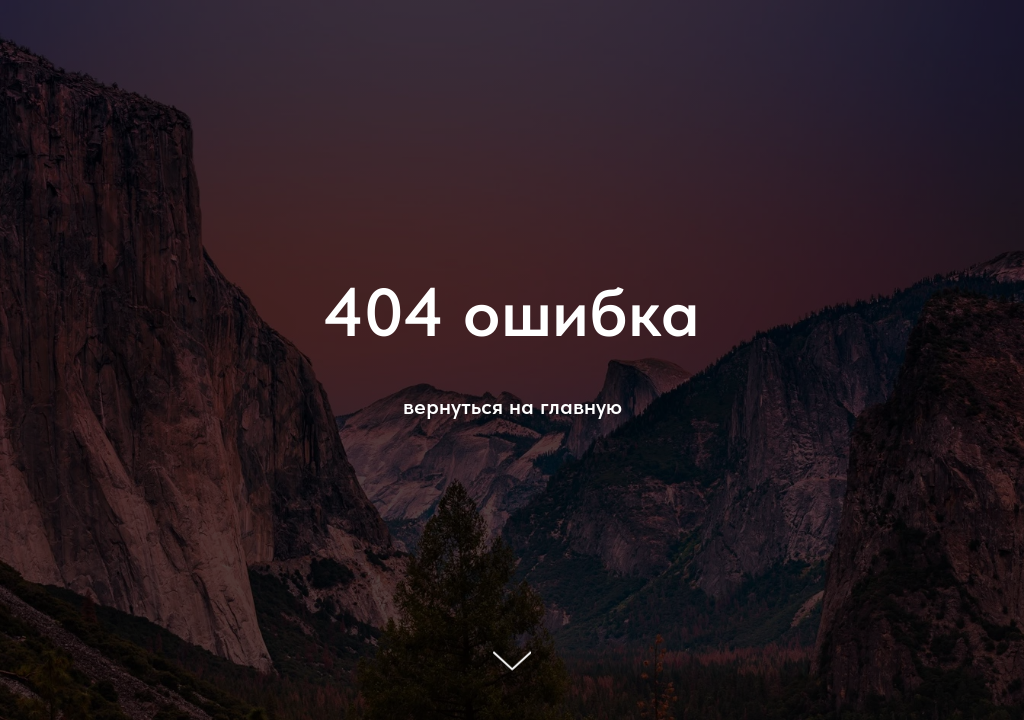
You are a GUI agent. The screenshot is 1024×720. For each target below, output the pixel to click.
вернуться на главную (512, 406)
